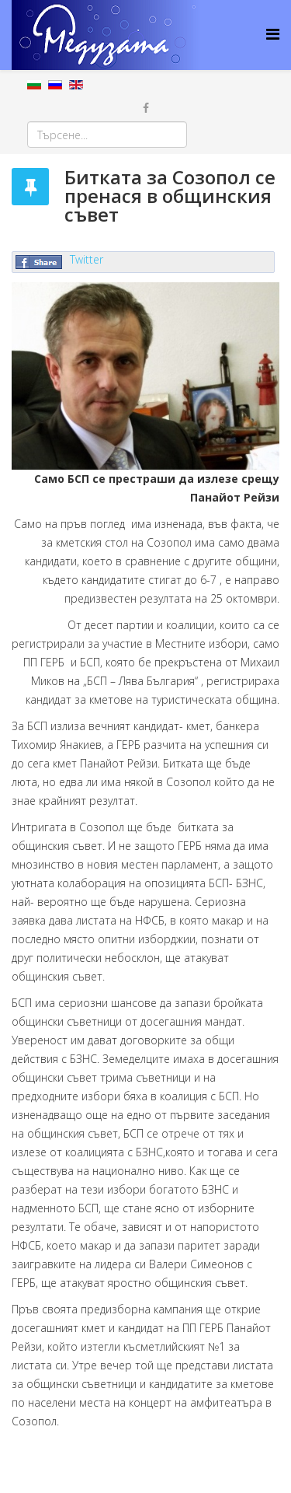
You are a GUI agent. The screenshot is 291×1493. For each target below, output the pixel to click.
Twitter (86, 259)
